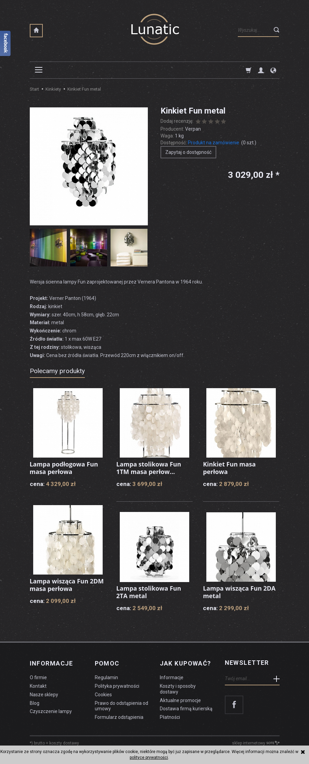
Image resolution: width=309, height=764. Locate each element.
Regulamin (106, 676)
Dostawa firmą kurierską (186, 707)
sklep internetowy (256, 742)
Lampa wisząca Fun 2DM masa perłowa (67, 585)
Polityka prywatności (117, 685)
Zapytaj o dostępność (188, 152)
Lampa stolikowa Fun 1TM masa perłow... (149, 468)
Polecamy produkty (57, 371)
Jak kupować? (185, 662)
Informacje (51, 662)
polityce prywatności (149, 757)
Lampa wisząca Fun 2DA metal (239, 592)
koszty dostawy (64, 742)
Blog (34, 702)
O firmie (38, 676)
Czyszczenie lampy (51, 710)
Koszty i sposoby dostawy (178, 688)
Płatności (170, 716)
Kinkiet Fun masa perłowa (229, 468)
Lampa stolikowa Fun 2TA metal (149, 592)
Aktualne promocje (180, 699)
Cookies (103, 693)
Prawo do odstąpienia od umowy (121, 705)
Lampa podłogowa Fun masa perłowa (64, 468)
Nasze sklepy (44, 693)
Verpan (193, 129)
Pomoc (107, 662)
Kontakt (38, 685)
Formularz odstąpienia (119, 716)
